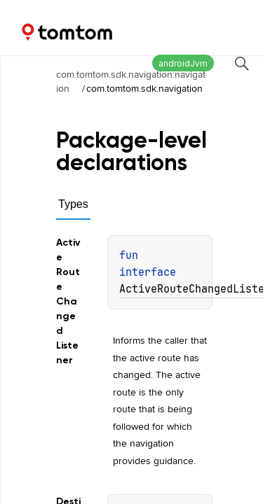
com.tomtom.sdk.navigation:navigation (130, 81)
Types (73, 204)
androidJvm (183, 63)
